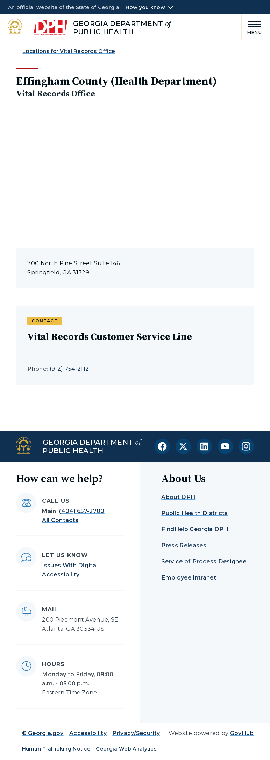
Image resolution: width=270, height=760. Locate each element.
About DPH (178, 497)
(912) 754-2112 (69, 368)
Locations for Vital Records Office (68, 51)
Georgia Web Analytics (126, 749)
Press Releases (183, 545)
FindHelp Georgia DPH (194, 529)
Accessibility (88, 733)
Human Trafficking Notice (56, 749)
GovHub (242, 733)
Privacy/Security (136, 733)
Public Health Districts (194, 513)
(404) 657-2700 (81, 511)
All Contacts (60, 520)
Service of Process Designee (203, 561)
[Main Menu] (252, 27)
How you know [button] (145, 7)
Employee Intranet (188, 577)
